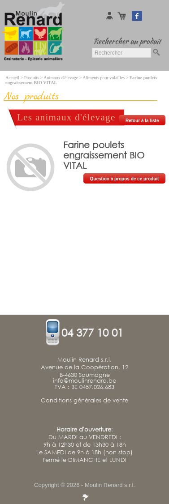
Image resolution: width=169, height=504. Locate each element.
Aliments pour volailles (103, 77)
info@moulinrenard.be (84, 381)
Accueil (12, 77)
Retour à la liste (142, 120)
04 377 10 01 (92, 332)
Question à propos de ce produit (124, 178)
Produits (31, 77)
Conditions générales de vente (84, 400)
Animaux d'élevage (60, 77)
